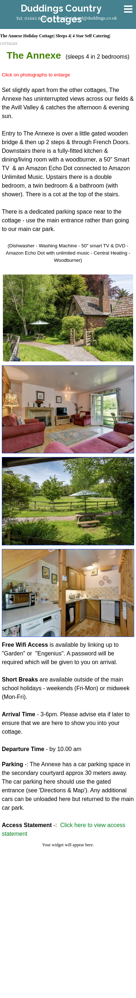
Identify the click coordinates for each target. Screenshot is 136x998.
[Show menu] (128, 9)
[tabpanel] (68, 159)
